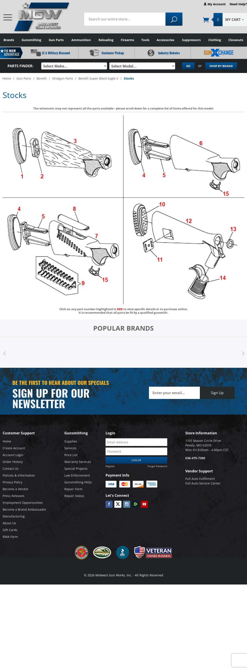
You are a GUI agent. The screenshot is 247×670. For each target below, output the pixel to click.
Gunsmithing (31, 40)
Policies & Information (19, 475)
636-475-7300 (195, 458)
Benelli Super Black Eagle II (98, 78)
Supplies (70, 441)
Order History (13, 462)
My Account (215, 4)
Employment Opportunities (23, 503)
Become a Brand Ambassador (24, 509)
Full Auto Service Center (203, 483)
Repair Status (74, 496)
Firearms (127, 40)
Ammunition (81, 40)
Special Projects (75, 468)
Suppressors (191, 40)
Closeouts (235, 40)
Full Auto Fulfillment (200, 479)
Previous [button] (4, 352)
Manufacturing (14, 516)
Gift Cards (10, 530)
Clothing (214, 40)
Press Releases (13, 496)
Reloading (105, 40)
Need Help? (238, 4)
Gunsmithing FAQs (78, 482)
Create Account (14, 448)
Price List (71, 455)
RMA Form (10, 537)
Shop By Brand (221, 66)
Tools (145, 40)
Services (70, 448)
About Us (9, 523)
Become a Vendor (15, 489)
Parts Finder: (20, 66)
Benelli (42, 78)
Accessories (165, 40)
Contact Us (11, 468)
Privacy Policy (12, 482)
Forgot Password (157, 466)
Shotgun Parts (62, 78)
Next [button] (242, 352)
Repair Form (73, 489)
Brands (9, 40)
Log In (136, 460)
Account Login (13, 455)
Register (110, 466)
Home (6, 78)
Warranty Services (77, 462)
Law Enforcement (77, 475)
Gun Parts (56, 40)
